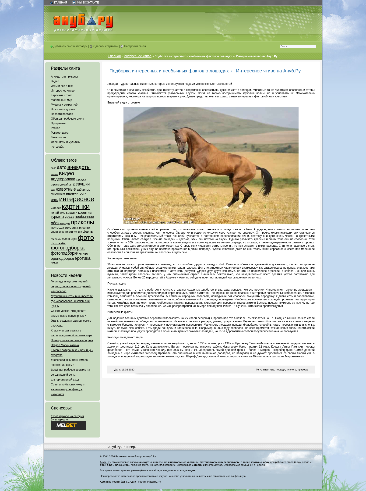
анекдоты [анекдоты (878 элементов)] (79, 167)
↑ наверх (129, 447)
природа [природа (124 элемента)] (57, 227)
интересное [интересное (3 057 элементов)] (76, 199)
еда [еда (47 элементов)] (53, 189)
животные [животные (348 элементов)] (66, 189)
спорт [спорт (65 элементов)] (54, 231)
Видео (55, 81)
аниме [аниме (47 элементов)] (54, 174)
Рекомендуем (60, 132)
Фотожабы (57, 146)
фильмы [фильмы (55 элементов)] (56, 239)
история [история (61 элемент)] (56, 207)
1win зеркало (59, 419)
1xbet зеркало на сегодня (67, 416)
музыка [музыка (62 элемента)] (69, 217)
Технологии (58, 137)
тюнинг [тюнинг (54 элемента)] (78, 231)
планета (291, 369)
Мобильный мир (61, 100)
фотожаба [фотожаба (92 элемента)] (58, 243)
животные (268, 369)
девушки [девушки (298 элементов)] (81, 183)
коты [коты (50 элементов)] (62, 212)
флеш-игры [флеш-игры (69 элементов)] (69, 239)
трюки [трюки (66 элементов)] (69, 231)
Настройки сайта (133, 46)
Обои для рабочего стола (67, 118)
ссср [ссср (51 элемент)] (61, 231)
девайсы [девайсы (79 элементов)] (66, 184)
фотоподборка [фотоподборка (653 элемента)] (68, 248)
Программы (58, 123)
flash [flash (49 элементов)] (53, 168)
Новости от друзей (63, 109)
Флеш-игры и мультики (65, 142)
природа (303, 369)
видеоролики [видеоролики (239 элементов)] (63, 179)
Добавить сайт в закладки (68, 46)
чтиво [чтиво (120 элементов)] (83, 253)
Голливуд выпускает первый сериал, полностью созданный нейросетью (71, 286)
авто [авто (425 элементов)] (62, 167)
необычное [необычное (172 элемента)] (84, 217)
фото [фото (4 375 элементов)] (86, 237)
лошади (280, 369)
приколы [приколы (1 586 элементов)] (82, 222)
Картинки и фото (62, 95)
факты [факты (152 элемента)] (88, 231)
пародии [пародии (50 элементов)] (65, 223)
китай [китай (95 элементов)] (55, 212)
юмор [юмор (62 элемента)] (54, 262)
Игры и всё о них (62, 86)
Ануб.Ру (114, 447)
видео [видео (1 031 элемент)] (66, 173)
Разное (55, 128)
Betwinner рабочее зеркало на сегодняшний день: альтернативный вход (70, 374)
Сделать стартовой (104, 46)
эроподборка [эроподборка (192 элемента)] (62, 258)
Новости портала (62, 114)
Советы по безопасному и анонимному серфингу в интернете (67, 389)
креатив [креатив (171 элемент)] (85, 212)
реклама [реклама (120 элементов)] (71, 227)
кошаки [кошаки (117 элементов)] (71, 212)
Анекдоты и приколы (64, 76)
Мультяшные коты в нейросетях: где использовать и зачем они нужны (72, 301)
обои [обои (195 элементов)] (55, 223)
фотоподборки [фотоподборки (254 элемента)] (64, 253)
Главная (60, 2)
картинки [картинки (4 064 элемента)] (76, 206)
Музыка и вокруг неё (64, 104)
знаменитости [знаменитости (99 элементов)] (76, 193)
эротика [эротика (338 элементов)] (83, 258)
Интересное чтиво (62, 90)
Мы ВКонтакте (88, 2)
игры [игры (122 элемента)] (54, 200)
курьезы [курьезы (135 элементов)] (57, 217)
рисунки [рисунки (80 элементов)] (84, 227)
